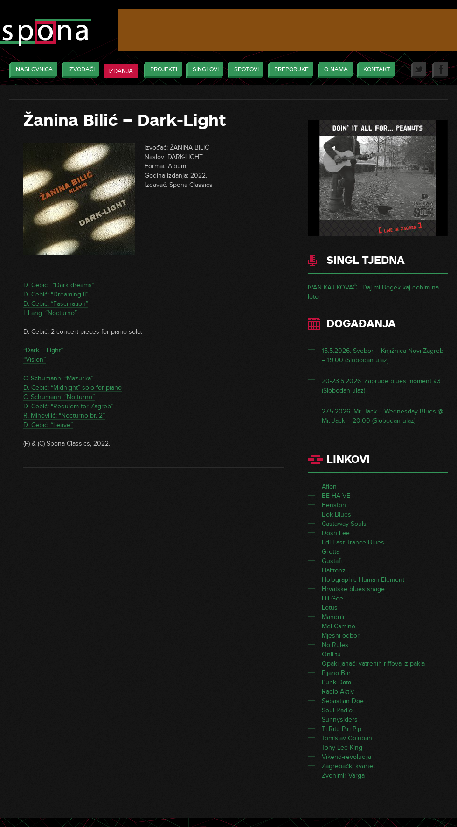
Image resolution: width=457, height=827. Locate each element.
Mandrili (333, 616)
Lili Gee (332, 598)
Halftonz (334, 570)
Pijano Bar (336, 672)
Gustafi (332, 561)
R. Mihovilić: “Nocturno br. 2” (64, 415)
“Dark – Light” (43, 350)
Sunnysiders (340, 719)
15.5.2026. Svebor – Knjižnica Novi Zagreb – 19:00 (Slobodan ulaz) (382, 355)
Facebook (440, 70)
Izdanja (120, 71)
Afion (329, 486)
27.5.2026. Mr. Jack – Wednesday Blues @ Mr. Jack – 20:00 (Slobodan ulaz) (382, 416)
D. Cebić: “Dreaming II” (55, 294)
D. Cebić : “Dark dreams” (58, 285)
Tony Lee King (342, 747)
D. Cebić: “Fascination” (55, 303)
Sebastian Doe (343, 700)
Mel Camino (338, 626)
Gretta (330, 551)
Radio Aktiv (338, 691)
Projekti (161, 70)
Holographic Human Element (363, 579)
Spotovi (244, 70)
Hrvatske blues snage (353, 589)
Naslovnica (32, 70)
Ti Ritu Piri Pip (341, 728)
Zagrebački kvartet (348, 766)
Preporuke (289, 70)
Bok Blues (336, 514)
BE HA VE (336, 495)
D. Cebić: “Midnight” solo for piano (72, 387)
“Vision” (34, 359)
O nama (333, 70)
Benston (334, 505)
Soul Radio (337, 710)
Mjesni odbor (341, 635)
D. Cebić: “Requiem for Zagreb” (68, 406)
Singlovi (203, 70)
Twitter (418, 70)
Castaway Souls (344, 523)
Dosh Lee (336, 533)
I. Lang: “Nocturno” (50, 313)
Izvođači (79, 70)
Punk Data (336, 682)
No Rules (335, 644)
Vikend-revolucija (346, 756)
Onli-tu (331, 654)
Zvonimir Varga (343, 775)
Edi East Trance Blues (353, 542)
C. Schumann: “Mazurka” (58, 378)
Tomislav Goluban (347, 738)
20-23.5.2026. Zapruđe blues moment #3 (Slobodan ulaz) (381, 386)
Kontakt (374, 70)
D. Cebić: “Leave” (48, 424)
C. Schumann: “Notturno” (59, 396)
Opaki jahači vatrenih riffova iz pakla (373, 663)
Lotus (330, 607)
